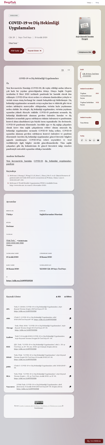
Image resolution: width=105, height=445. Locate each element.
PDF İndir (16, 51)
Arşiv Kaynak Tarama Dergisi (85, 37)
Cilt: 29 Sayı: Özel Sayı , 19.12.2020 (90, 75)
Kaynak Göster (34, 51)
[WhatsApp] (94, 140)
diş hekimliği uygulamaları (57, 166)
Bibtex (66, 307)
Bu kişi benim (24, 248)
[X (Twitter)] (86, 140)
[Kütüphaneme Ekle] (86, 51)
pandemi (12, 169)
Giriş (97, 3)
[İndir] (97, 123)
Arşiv (82, 69)
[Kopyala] (68, 319)
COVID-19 (38, 166)
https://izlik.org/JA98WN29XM (21, 288)
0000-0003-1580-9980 (16, 250)
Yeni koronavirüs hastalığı (20, 166)
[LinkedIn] (90, 140)
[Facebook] (82, 140)
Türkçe (89, 2)
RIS (57, 307)
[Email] (98, 140)
